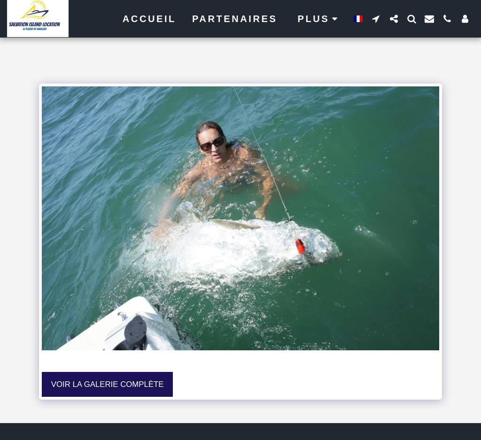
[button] (375, 18)
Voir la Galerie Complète (107, 384)
